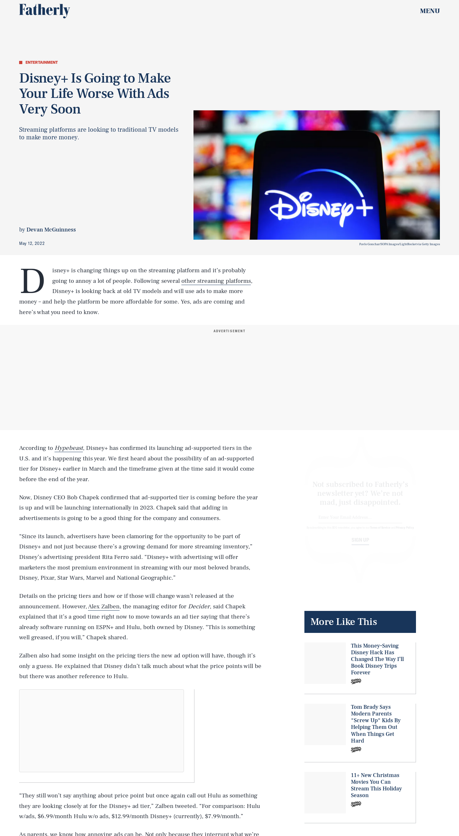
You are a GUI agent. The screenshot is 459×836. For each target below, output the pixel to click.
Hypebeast (69, 448)
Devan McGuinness (51, 229)
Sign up (360, 545)
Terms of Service (380, 533)
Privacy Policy (405, 533)
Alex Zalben (104, 606)
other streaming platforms (216, 281)
